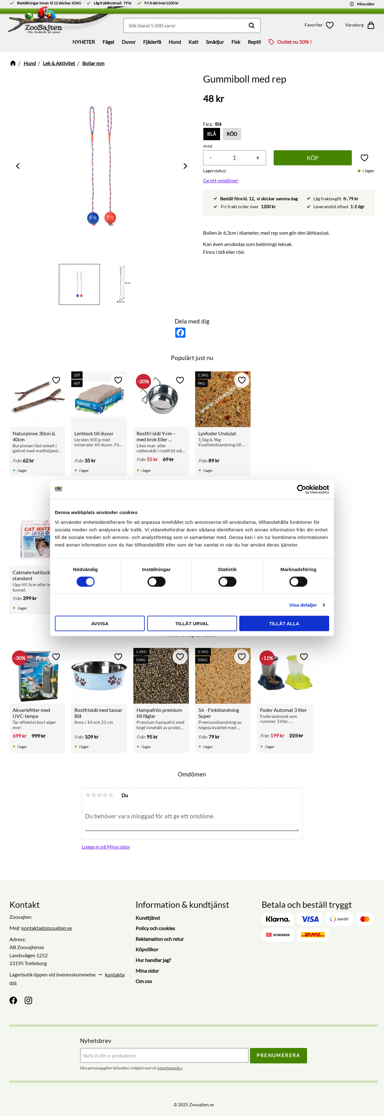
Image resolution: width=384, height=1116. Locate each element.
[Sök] (251, 25)
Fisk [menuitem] (235, 42)
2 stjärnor (93, 795)
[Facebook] (13, 1000)
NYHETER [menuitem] (84, 42)
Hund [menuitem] (175, 42)
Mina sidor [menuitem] (147, 971)
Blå (211, 134)
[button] (320, 25)
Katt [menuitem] (193, 42)
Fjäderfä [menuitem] (152, 42)
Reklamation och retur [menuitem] (160, 939)
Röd (232, 134)
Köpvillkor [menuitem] (147, 949)
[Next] (185, 166)
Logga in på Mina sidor (106, 847)
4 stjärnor (105, 795)
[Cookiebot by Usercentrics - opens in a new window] (301, 489)
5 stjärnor (110, 795)
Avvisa (99, 623)
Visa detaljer (303, 604)
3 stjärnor (99, 795)
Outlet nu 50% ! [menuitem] (294, 42)
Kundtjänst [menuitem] (148, 918)
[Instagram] (28, 1000)
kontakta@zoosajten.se (46, 928)
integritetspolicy (169, 1068)
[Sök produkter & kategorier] (192, 25)
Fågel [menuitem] (108, 42)
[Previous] (18, 166)
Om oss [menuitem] (144, 981)
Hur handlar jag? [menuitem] (153, 960)
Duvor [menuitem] (129, 42)
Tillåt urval (192, 623)
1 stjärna (88, 795)
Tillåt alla (284, 623)
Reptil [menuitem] (254, 42)
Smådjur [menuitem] (215, 42)
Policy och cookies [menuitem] (155, 928)
